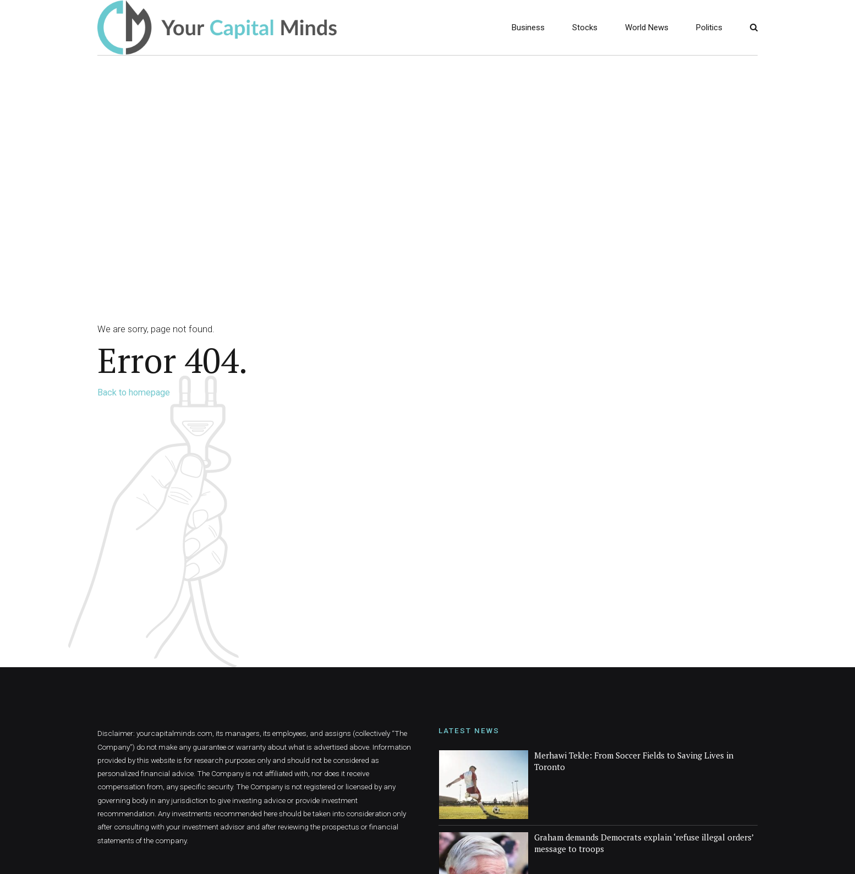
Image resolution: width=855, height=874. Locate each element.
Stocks (585, 27)
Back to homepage (133, 392)
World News (646, 27)
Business (528, 27)
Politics (709, 27)
